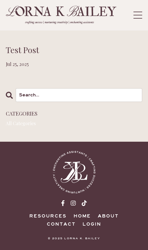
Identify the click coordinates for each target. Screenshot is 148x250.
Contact (61, 224)
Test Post (22, 50)
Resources (48, 216)
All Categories (21, 123)
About (108, 216)
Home (82, 216)
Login (92, 224)
